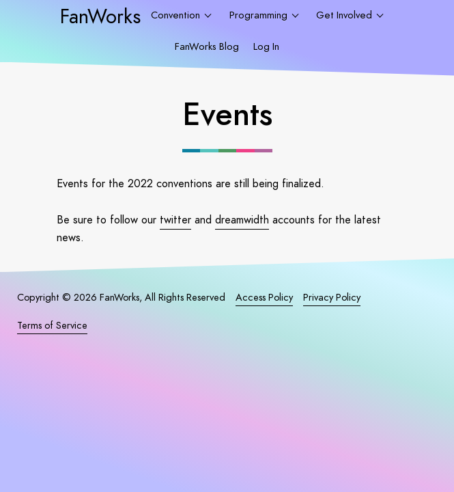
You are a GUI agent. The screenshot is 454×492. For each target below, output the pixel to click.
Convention (177, 15)
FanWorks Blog (207, 46)
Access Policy (264, 297)
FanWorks (100, 16)
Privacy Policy (331, 297)
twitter (175, 220)
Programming (259, 15)
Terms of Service (52, 325)
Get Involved (345, 15)
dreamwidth (242, 220)
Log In (266, 46)
